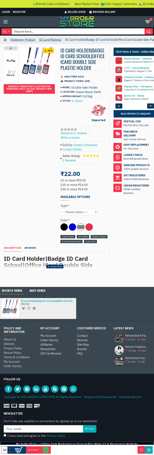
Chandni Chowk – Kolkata (139, 86)
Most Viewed (37, 290)
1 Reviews (69, 160)
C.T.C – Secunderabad (136, 77)
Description (12, 247)
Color (64, 220)
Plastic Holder (99, 236)
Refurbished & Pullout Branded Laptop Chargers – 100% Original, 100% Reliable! (136, 335)
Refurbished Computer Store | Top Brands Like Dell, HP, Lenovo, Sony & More (136, 358)
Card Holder (68, 236)
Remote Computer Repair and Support (136, 346)
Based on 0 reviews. (74, 133)
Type (63, 206)
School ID (90, 241)
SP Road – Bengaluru (136, 58)
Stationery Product (22, 40)
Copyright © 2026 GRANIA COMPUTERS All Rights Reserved (42, 397)
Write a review (70, 137)
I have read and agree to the (35, 436)
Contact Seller (72, 149)
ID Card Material (50, 40)
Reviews (30, 247)
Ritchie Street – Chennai (138, 68)
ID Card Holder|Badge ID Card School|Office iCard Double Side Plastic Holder (48, 300)
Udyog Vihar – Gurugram (138, 96)
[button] (10, 80)
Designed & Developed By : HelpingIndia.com (111, 397)
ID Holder (83, 236)
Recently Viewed (12, 290)
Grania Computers (85, 145)
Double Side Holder (71, 241)
